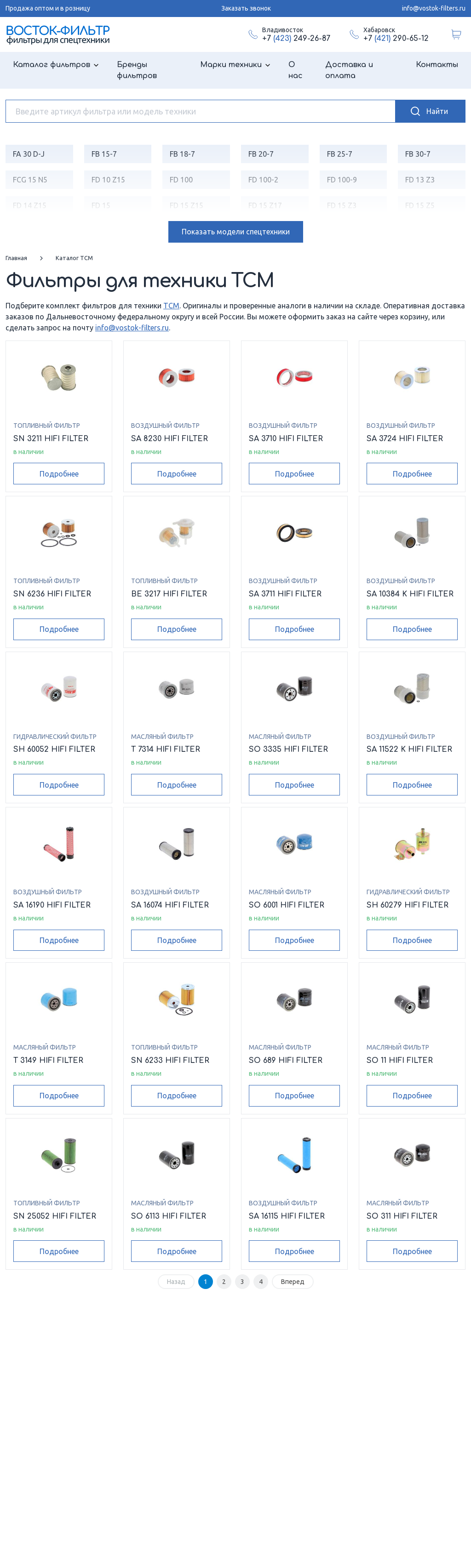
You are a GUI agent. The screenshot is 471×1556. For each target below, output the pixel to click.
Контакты (437, 65)
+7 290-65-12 (396, 38)
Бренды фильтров (137, 70)
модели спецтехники (236, 231)
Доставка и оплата (349, 70)
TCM (171, 305)
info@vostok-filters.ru (433, 8)
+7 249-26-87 (296, 38)
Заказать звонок (246, 8)
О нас (295, 70)
